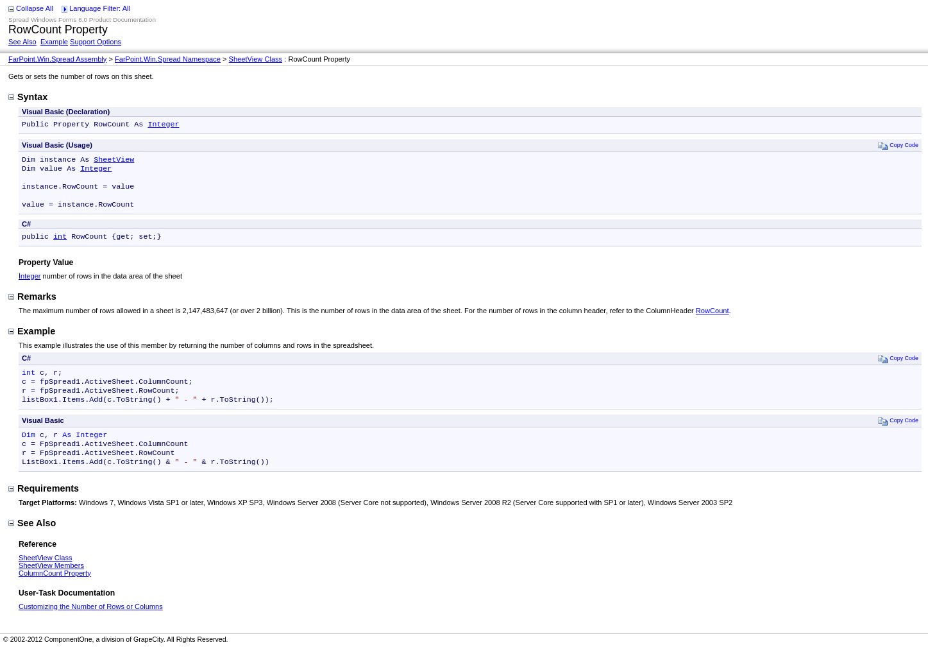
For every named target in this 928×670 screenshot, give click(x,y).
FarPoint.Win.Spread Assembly (57, 59)
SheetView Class (256, 59)
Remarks (32, 307)
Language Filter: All (99, 8)
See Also (22, 42)
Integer (163, 125)
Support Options (95, 42)
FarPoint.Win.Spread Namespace (168, 59)
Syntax (27, 97)
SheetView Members (51, 586)
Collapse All (34, 8)
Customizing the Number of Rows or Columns (91, 627)
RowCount (712, 321)
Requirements (43, 509)
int (60, 246)
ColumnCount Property (55, 593)
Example (54, 42)
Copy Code (898, 146)
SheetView (114, 162)
